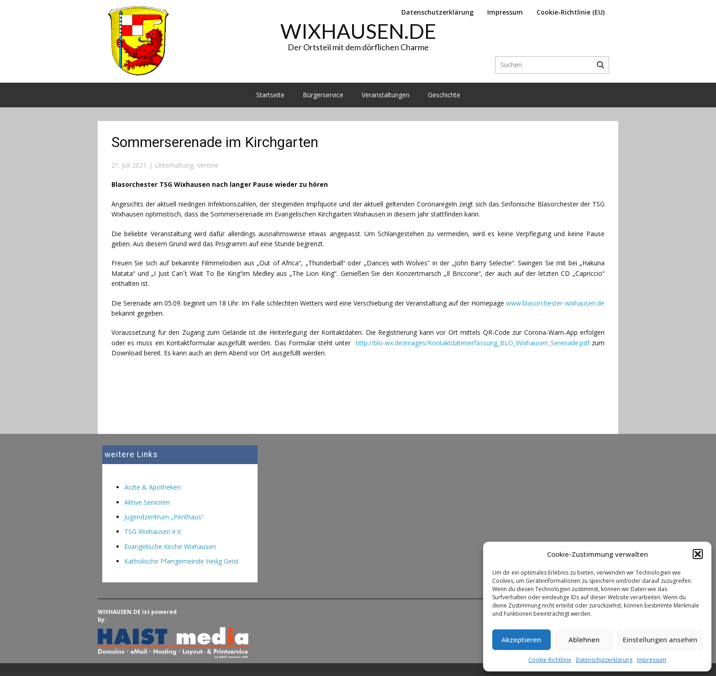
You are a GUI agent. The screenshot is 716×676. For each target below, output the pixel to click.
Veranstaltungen (386, 94)
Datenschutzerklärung (604, 660)
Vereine (208, 165)
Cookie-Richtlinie (549, 660)
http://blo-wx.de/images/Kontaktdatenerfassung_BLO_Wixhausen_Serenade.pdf (474, 342)
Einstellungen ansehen (660, 639)
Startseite (270, 94)
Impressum (651, 660)
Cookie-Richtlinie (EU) (571, 12)
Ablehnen (584, 639)
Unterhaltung (174, 165)
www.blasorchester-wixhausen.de (555, 303)
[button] (697, 554)
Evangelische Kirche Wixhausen (170, 546)
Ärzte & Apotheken (152, 487)
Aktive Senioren (147, 502)
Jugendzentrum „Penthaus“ (164, 516)
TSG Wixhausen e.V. (153, 531)
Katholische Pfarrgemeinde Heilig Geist (181, 561)
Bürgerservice (323, 94)
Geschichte (444, 94)
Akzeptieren (521, 639)
